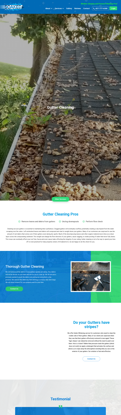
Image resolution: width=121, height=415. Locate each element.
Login (113, 8)
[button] (48, 8)
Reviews (77, 8)
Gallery (69, 8)
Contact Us (14, 289)
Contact (86, 8)
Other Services (60, 199)
